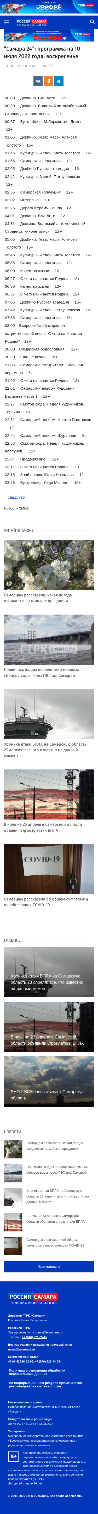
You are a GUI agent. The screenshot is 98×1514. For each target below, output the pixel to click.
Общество (16, 497)
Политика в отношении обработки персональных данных (37, 1372)
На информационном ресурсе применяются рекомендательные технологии (45, 1384)
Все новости (49, 1266)
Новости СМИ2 (16, 508)
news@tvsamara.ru (49, 1332)
